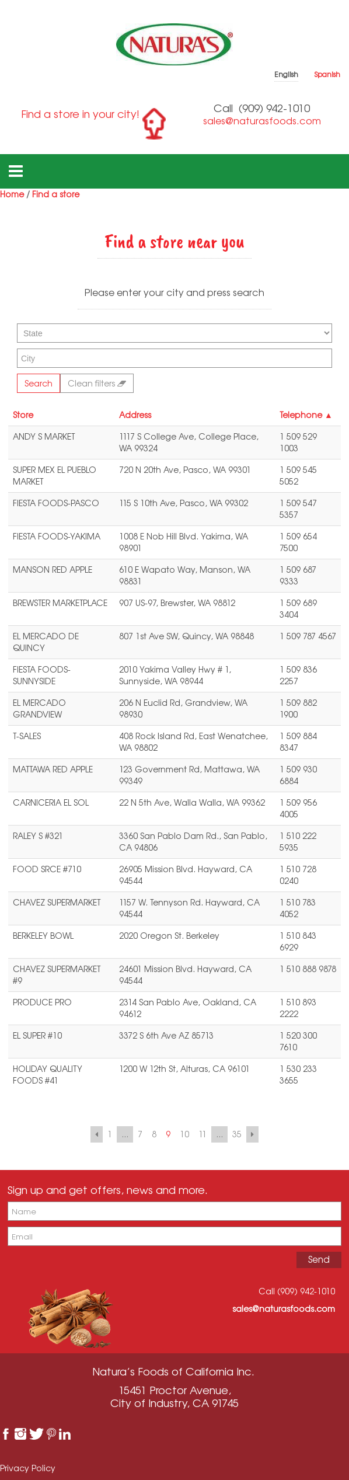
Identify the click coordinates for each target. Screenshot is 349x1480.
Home (12, 194)
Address (135, 415)
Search (39, 383)
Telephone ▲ (306, 415)
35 (237, 1134)
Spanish (327, 74)
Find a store (55, 194)
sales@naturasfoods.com (262, 121)
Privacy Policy (27, 1468)
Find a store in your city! (80, 113)
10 (184, 1134)
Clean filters (97, 383)
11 (202, 1134)
